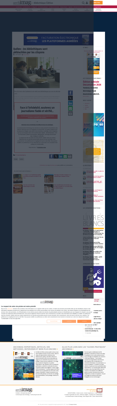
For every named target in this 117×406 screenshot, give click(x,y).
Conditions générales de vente (71, 394)
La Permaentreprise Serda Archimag (74, 396)
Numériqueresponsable (98, 10)
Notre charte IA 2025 (97, 396)
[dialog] (47, 312)
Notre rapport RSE (87, 396)
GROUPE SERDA (72, 393)
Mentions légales (84, 394)
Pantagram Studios (73, 404)
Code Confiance (98, 393)
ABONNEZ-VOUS (96, 2)
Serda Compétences (89, 393)
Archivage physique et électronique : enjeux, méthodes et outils (95, 196)
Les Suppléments (97, 7)
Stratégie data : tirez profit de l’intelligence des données (94, 200)
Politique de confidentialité (95, 394)
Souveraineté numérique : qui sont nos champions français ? (94, 181)
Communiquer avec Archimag (22, 394)
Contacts (18, 393)
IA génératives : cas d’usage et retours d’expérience (94, 190)
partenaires (10, 308)
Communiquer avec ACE (35, 394)
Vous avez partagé (96, 300)
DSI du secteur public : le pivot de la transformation (95, 171)
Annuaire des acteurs (26, 393)
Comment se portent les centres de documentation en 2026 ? (95, 176)
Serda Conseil (80, 393)
